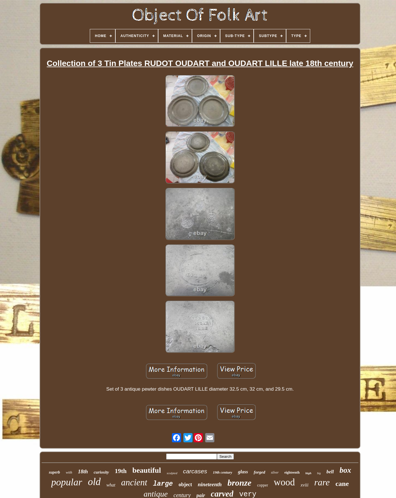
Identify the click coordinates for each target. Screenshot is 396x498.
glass (243, 471)
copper (262, 485)
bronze (239, 482)
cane (342, 483)
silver (275, 472)
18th (83, 471)
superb (54, 472)
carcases (195, 471)
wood (284, 482)
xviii (304, 485)
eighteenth (292, 472)
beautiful (146, 470)
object (185, 484)
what (110, 485)
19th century (222, 472)
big (319, 473)
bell (330, 471)
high (308, 473)
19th (121, 470)
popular (66, 482)
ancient (134, 482)
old (94, 481)
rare (322, 482)
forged (259, 472)
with (69, 472)
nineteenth (210, 484)
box (345, 470)
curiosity (101, 472)
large (163, 484)
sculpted (172, 473)
